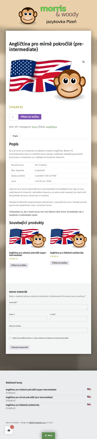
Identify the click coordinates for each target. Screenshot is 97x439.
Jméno (12, 314)
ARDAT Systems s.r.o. (37, 423)
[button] (83, 62)
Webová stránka (15, 326)
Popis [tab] (15, 136)
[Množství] (13, 117)
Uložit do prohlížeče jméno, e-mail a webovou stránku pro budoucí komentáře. (40, 338)
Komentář (13, 302)
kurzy (35, 126)
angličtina (51, 126)
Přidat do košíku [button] (18, 265)
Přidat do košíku (30, 116)
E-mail (53, 314)
